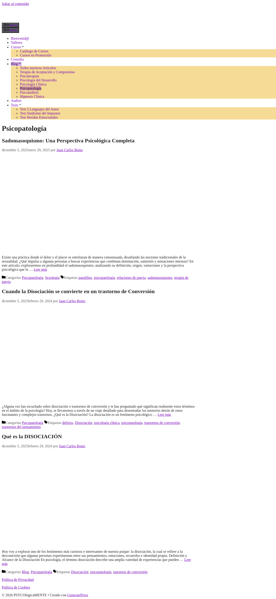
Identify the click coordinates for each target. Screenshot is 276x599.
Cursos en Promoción (35, 55)
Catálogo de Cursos (34, 51)
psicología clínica (107, 423)
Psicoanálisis (29, 92)
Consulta (17, 59)
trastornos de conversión (162, 423)
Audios (16, 100)
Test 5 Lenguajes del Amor (39, 109)
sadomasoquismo (159, 278)
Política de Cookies (16, 587)
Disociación (83, 423)
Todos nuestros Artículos (38, 68)
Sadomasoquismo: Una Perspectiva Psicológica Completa (68, 141)
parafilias (85, 278)
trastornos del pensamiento (21, 427)
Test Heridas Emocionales (39, 117)
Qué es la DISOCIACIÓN (32, 436)
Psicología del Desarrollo (38, 80)
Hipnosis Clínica (32, 96)
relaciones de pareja (131, 278)
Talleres (16, 42)
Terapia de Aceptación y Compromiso (47, 72)
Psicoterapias (29, 76)
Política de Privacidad (18, 580)
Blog (16, 64)
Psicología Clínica (33, 84)
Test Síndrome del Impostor (40, 113)
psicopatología (104, 278)
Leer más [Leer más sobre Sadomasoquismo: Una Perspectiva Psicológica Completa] (40, 269)
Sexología (52, 278)
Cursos (17, 47)
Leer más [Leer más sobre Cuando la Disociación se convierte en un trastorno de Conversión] (164, 414)
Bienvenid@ (20, 38)
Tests (16, 105)
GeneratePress (77, 595)
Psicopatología (30, 88)
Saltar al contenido (15, 4)
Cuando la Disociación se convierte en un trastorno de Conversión (78, 291)
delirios (67, 423)
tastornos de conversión (130, 572)
